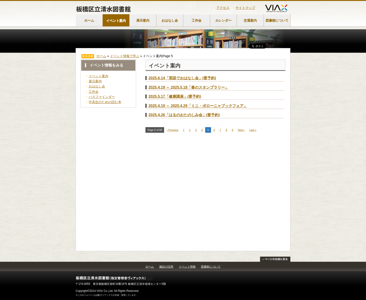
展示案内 (142, 20)
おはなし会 (170, 20)
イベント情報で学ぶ (124, 56)
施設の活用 (166, 266)
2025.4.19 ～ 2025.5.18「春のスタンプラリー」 (188, 87)
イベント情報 (187, 266)
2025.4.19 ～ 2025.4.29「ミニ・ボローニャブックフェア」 (197, 106)
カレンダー (223, 20)
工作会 (196, 20)
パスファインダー (102, 97)
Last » (252, 130)
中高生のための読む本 (105, 102)
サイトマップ (245, 8)
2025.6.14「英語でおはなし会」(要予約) (182, 78)
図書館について (277, 20)
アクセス (222, 8)
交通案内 (250, 20)
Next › (241, 130)
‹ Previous (172, 130)
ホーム (89, 20)
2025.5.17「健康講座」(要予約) (174, 96)
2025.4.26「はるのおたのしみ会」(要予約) (184, 115)
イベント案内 (116, 20)
